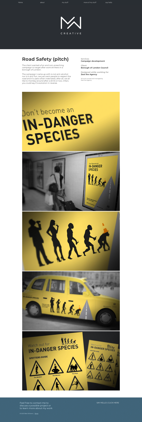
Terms (36, 413)
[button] (71, 2)
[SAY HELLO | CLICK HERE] (108, 403)
